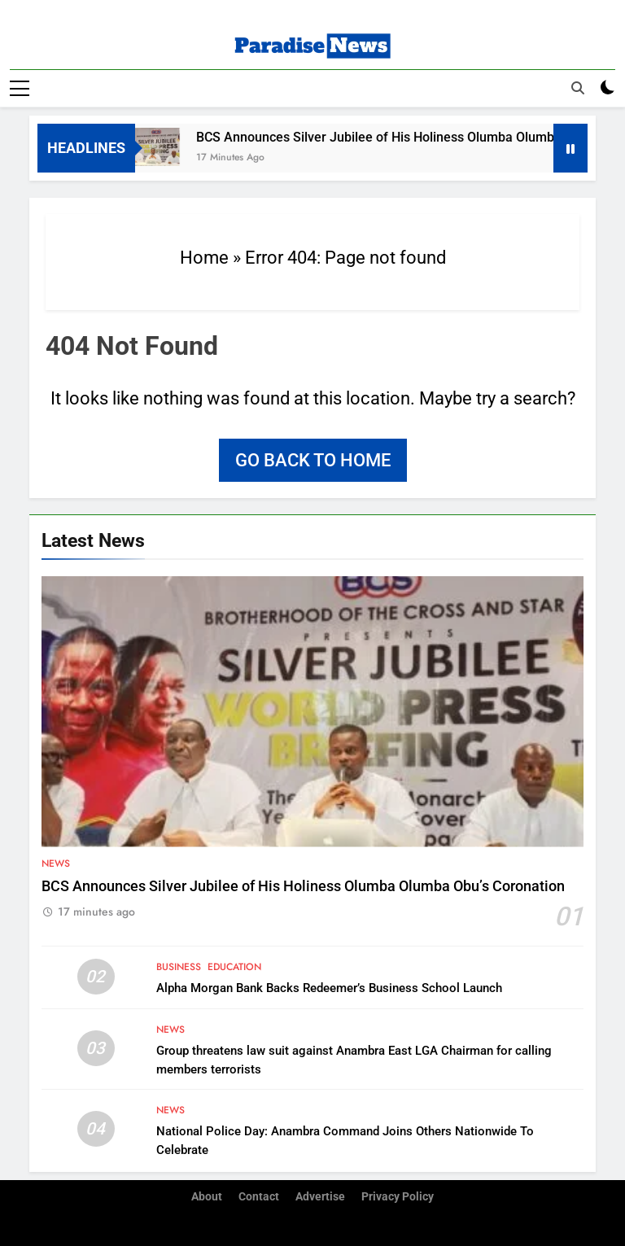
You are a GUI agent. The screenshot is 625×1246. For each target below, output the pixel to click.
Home (204, 257)
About (206, 1196)
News (56, 862)
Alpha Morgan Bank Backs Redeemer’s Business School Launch (329, 988)
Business (178, 967)
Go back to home (313, 459)
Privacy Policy (397, 1196)
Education (234, 967)
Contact (258, 1196)
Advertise (320, 1196)
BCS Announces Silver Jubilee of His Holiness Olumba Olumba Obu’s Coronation (303, 885)
